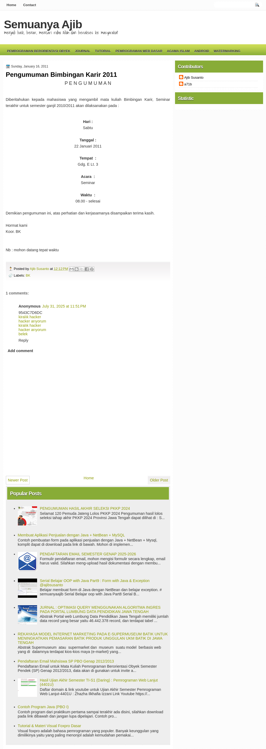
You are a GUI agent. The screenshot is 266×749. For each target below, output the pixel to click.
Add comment (20, 351)
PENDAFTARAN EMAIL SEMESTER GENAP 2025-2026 (88, 554)
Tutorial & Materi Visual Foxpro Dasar (49, 726)
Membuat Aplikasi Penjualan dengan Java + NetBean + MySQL (71, 535)
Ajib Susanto (40, 269)
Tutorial (103, 51)
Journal (82, 51)
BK (28, 275)
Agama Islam (178, 51)
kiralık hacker (30, 317)
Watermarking (227, 51)
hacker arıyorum (32, 321)
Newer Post (18, 480)
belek (23, 334)
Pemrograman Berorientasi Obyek (38, 51)
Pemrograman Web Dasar (139, 51)
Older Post (159, 480)
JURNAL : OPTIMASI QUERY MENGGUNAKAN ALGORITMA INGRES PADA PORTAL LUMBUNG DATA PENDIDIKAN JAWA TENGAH (100, 609)
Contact (29, 5)
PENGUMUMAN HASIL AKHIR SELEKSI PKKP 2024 (85, 508)
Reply (24, 340)
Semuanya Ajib (43, 24)
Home (11, 5)
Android (201, 51)
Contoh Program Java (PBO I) (43, 707)
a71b (188, 84)
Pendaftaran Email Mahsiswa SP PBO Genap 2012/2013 (66, 661)
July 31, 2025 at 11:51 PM (64, 306)
